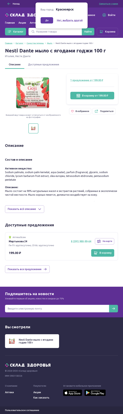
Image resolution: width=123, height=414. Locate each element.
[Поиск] (55, 31)
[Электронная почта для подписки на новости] (57, 308)
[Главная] (28, 14)
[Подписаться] (113, 308)
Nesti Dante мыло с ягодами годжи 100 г (36, 341)
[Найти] (88, 31)
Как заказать (41, 397)
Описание (15, 64)
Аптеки (9, 392)
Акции (22, 22)
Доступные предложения (43, 64)
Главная (10, 22)
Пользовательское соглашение (22, 410)
